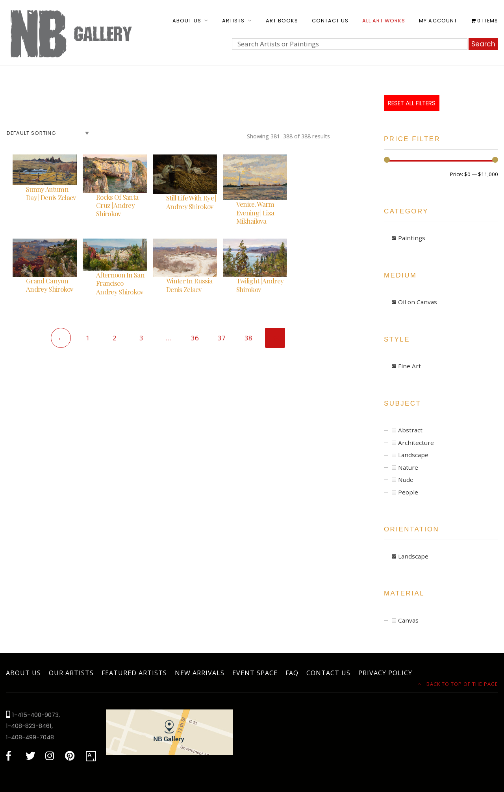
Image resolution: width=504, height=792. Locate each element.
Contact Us (330, 20)
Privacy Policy (385, 673)
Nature (408, 467)
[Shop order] (49, 133)
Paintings (411, 238)
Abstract (410, 430)
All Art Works (383, 20)
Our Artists (71, 673)
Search (483, 44)
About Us (186, 20)
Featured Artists (134, 673)
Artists (233, 20)
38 (248, 337)
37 (222, 337)
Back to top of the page (457, 683)
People (408, 492)
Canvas (408, 620)
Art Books (282, 20)
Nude (405, 479)
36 (195, 337)
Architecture (416, 443)
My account (438, 20)
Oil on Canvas (417, 302)
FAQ (291, 673)
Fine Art (409, 366)
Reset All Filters (411, 103)
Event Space (255, 673)
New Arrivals (199, 673)
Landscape (413, 455)
